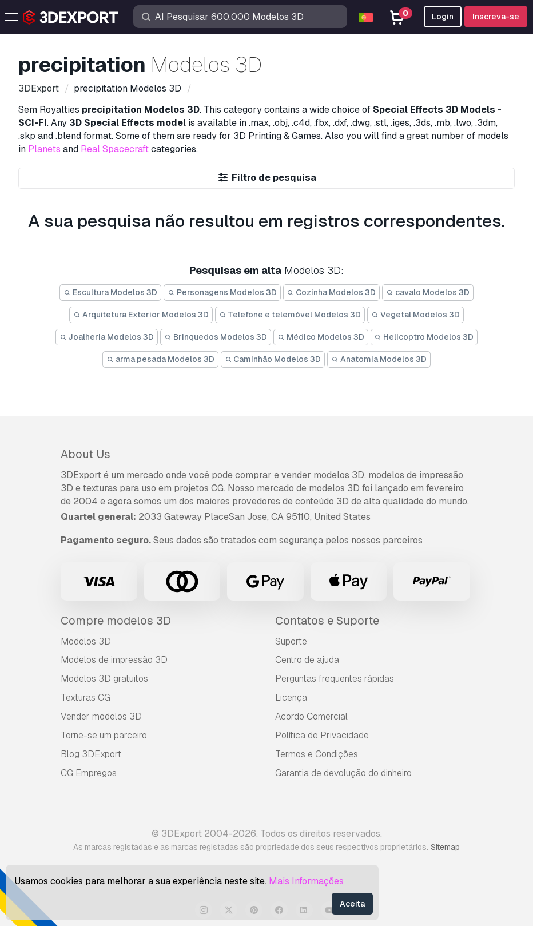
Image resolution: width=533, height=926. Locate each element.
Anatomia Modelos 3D (379, 359)
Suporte (291, 641)
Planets (44, 149)
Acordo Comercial (311, 716)
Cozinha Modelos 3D (331, 292)
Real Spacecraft (115, 149)
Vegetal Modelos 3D (415, 314)
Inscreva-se (495, 16)
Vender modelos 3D (101, 716)
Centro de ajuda (307, 660)
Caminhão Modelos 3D (273, 359)
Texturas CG (85, 697)
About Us (85, 454)
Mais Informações (306, 881)
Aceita (352, 904)
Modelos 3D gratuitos (104, 679)
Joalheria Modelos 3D (106, 337)
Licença (291, 697)
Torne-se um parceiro (104, 735)
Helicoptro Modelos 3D (424, 337)
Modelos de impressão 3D (114, 660)
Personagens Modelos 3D (222, 292)
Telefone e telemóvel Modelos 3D (290, 314)
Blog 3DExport (91, 754)
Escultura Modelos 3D (110, 292)
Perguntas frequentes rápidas (334, 679)
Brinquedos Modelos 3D (215, 337)
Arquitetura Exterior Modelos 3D (141, 314)
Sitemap (445, 847)
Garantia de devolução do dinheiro (343, 773)
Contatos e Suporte (327, 620)
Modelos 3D (86, 641)
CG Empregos (89, 773)
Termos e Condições (316, 754)
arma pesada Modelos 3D (160, 359)
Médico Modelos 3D (320, 337)
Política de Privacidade (322, 735)
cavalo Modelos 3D (428, 292)
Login (443, 16)
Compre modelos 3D (116, 620)
